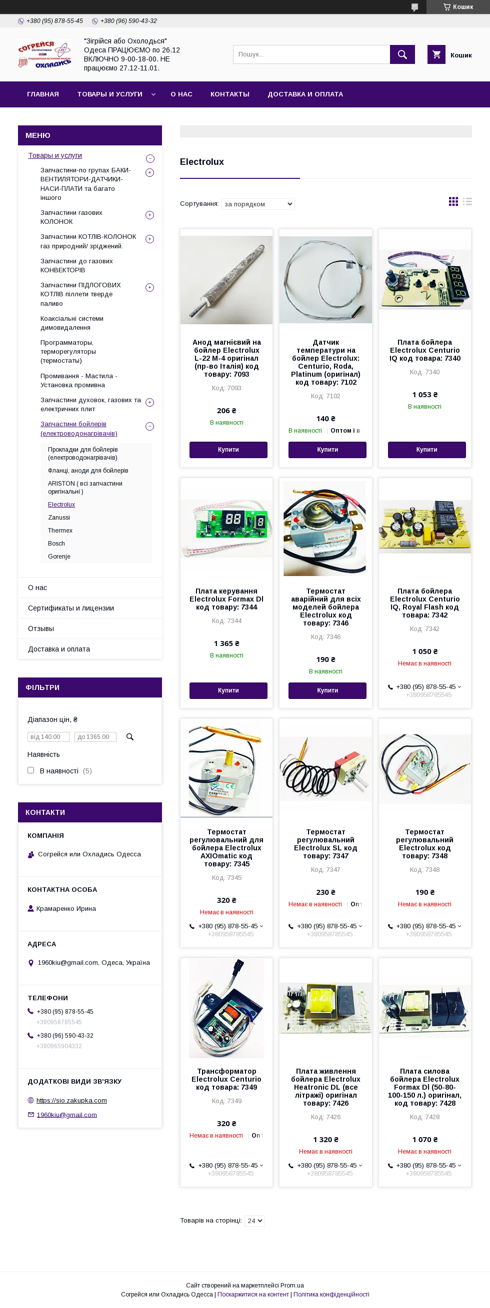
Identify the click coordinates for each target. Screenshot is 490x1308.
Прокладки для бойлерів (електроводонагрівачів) (83, 453)
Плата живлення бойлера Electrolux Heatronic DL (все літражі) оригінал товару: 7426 (325, 1087)
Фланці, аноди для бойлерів (88, 470)
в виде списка (467, 204)
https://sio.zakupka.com (71, 1100)
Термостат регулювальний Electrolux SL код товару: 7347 (326, 844)
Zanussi (59, 517)
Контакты (230, 94)
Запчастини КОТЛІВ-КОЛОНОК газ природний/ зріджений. (88, 241)
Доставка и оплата (305, 94)
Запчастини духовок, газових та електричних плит (90, 404)
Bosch (56, 543)
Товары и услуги (109, 94)
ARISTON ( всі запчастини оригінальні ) (85, 487)
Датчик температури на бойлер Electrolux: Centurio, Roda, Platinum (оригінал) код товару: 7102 (325, 362)
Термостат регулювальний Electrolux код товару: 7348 (425, 844)
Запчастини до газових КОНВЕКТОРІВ (76, 265)
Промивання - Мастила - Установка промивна (79, 380)
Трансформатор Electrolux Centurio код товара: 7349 (227, 1079)
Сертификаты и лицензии (71, 608)
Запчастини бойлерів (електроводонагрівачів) (79, 428)
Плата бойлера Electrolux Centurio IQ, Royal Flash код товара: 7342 (425, 603)
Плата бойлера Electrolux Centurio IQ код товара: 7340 (425, 350)
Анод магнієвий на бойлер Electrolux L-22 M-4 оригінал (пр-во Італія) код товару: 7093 (226, 358)
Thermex (60, 530)
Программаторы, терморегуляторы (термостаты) (68, 351)
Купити (228, 449)
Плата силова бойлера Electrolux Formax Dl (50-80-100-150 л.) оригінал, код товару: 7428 (425, 1087)
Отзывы (41, 629)
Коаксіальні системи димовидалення (72, 323)
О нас (181, 94)
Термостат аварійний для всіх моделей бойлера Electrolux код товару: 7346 (326, 607)
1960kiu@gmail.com (67, 1114)
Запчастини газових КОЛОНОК (71, 217)
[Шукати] (402, 54)
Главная (43, 94)
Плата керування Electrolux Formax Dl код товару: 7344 (227, 599)
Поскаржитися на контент (253, 1294)
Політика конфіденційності (332, 1294)
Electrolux (61, 504)
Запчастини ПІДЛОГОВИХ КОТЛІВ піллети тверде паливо (80, 294)
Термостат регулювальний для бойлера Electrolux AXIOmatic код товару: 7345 (227, 848)
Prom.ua (292, 1285)
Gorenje (59, 556)
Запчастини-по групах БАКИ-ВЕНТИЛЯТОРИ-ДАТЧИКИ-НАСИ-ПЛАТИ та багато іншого (85, 183)
